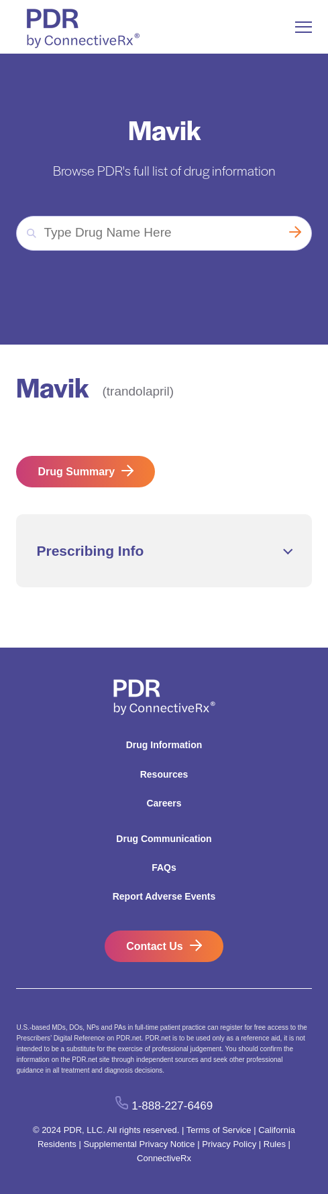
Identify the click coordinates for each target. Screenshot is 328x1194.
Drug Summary (76, 471)
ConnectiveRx (164, 1158)
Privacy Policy (229, 1144)
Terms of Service (219, 1130)
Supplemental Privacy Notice (139, 1144)
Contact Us (154, 946)
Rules (275, 1144)
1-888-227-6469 (172, 1105)
